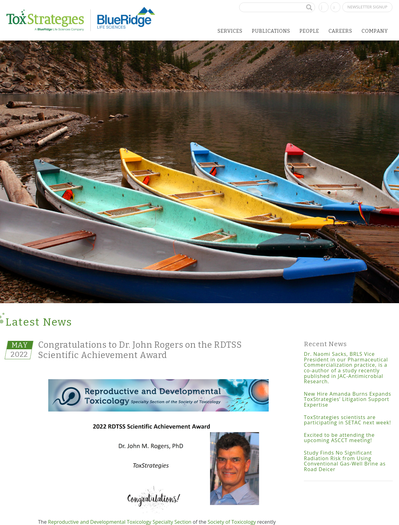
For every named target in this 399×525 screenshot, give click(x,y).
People (309, 31)
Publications (271, 31)
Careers (340, 31)
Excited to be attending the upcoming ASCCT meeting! (339, 438)
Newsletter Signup (367, 7)
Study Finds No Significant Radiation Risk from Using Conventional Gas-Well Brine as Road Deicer (345, 461)
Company (375, 31)
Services (230, 31)
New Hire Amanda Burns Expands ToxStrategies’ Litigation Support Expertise (347, 399)
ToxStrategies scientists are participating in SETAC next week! (347, 420)
